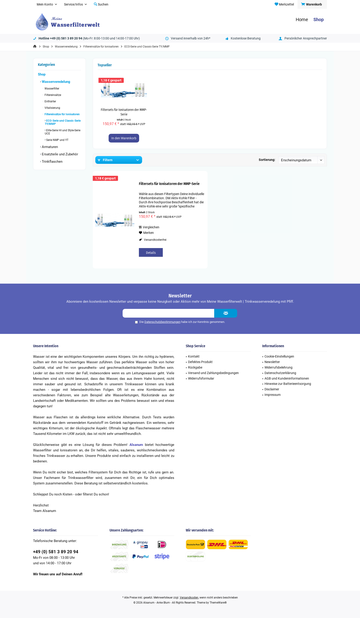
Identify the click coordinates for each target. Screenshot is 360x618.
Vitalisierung (52, 107)
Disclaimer (271, 389)
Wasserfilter (51, 88)
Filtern (105, 160)
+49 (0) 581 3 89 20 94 (55, 551)
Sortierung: (267, 160)
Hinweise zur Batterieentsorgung (287, 384)
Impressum (272, 395)
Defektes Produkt (200, 362)
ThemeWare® (218, 602)
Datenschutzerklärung (280, 373)
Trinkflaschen (51, 161)
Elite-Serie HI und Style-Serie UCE (62, 132)
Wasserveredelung (55, 82)
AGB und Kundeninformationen (286, 378)
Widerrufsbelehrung (278, 367)
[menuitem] (312, 4)
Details (151, 253)
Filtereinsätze (52, 95)
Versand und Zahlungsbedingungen (213, 373)
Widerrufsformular (201, 378)
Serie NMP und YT (56, 140)
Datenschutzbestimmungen (162, 322)
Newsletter (272, 362)
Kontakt (194, 356)
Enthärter (50, 101)
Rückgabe (195, 367)
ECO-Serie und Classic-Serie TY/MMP (63, 122)
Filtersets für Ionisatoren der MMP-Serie (124, 112)
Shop (41, 74)
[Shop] (318, 19)
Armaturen (49, 147)
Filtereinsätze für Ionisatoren (62, 114)
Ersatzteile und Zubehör (59, 154)
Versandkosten (189, 597)
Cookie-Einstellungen (279, 356)
